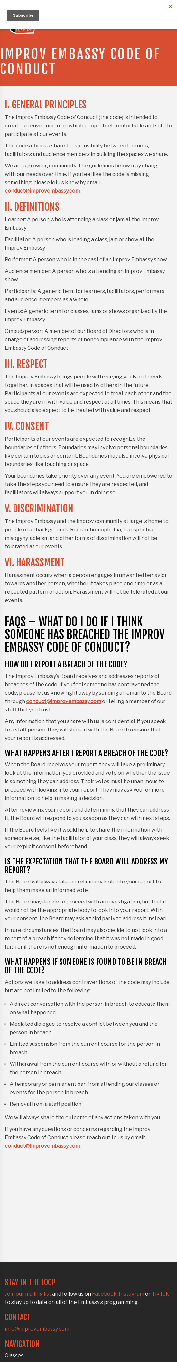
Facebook (104, 1294)
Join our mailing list (28, 1294)
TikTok (160, 1294)
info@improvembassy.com (37, 1329)
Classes (14, 1355)
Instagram (131, 1294)
